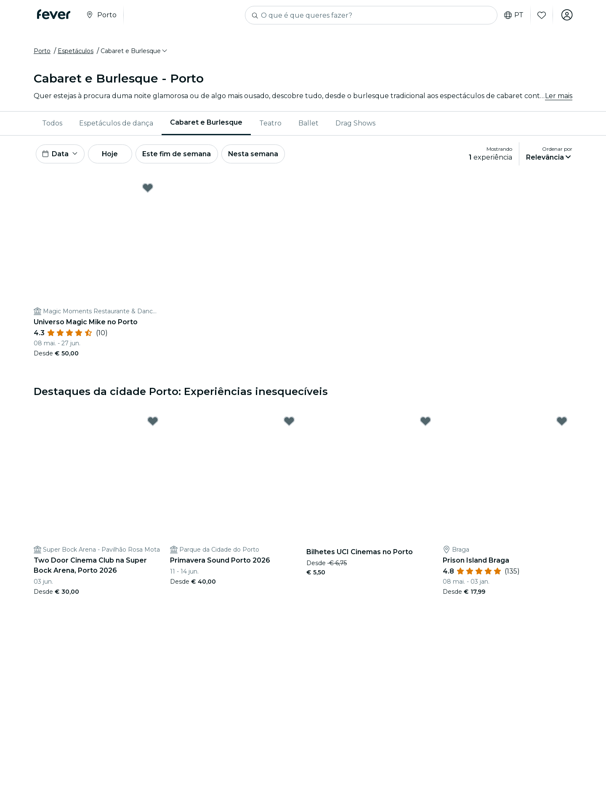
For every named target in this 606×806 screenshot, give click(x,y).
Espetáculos (75, 52)
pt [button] (513, 15)
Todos (52, 124)
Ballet (308, 124)
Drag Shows (355, 124)
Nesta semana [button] (258, 155)
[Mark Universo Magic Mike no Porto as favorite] (147, 189)
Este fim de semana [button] (180, 155)
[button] (134, 52)
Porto (42, 52)
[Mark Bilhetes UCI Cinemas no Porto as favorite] (425, 423)
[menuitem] (52, 124)
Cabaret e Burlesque (206, 124)
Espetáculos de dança (116, 124)
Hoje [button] (112, 155)
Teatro (270, 124)
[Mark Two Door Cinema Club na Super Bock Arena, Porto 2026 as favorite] (152, 423)
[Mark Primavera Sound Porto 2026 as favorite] (289, 423)
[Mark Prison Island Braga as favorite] (561, 423)
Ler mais (558, 97)
